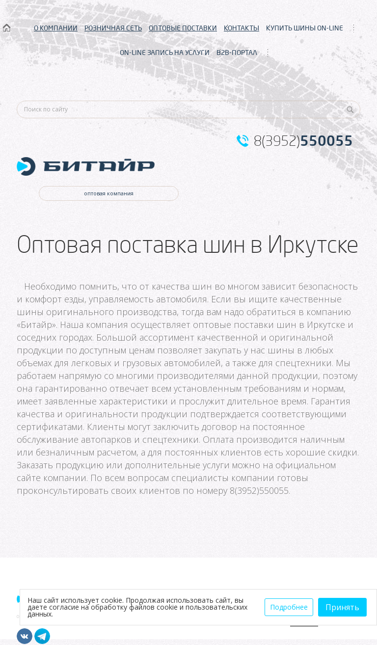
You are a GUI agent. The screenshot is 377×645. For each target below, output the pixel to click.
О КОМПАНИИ (56, 28)
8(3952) (303, 141)
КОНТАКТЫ (241, 28)
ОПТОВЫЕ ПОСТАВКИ (183, 28)
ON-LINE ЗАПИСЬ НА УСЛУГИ (165, 52)
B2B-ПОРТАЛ (236, 52)
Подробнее (289, 607)
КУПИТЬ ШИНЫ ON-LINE (304, 28)
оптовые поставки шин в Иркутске (269, 324)
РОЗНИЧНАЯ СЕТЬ (113, 28)
